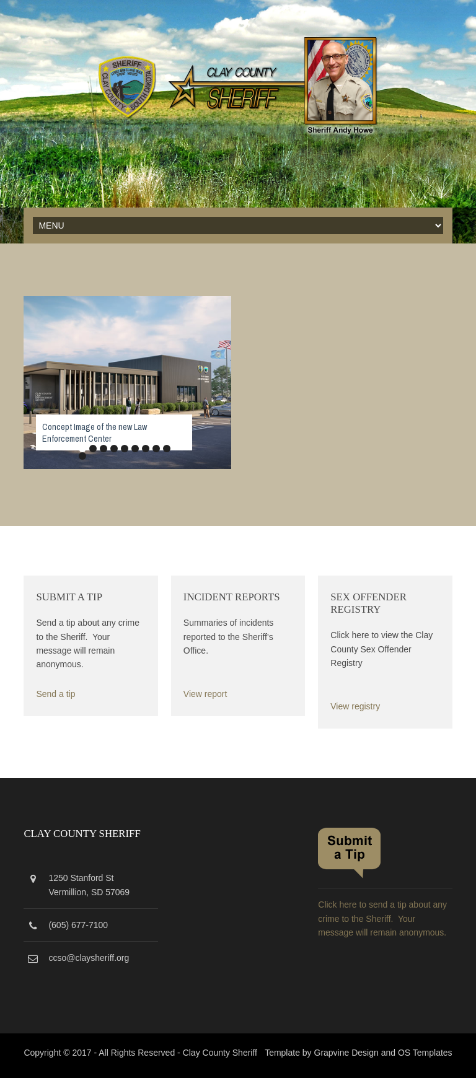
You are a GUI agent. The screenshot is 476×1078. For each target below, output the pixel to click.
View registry (355, 706)
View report (205, 694)
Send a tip (55, 694)
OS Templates (425, 1053)
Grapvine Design (346, 1053)
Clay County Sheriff (220, 1053)
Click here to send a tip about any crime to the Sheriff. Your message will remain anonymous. (382, 918)
